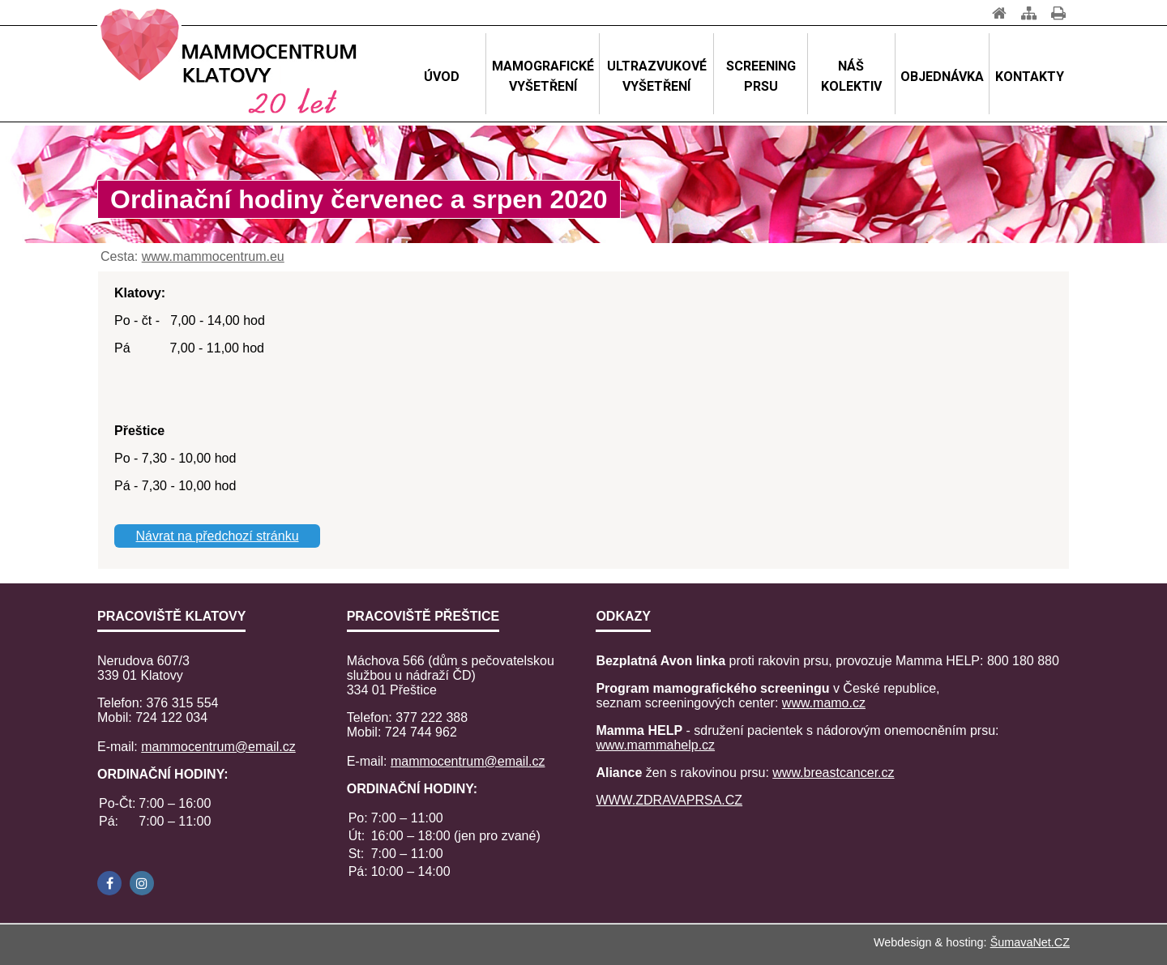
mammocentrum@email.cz (218, 747)
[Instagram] (142, 883)
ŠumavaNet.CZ (1030, 942)
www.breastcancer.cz (833, 772)
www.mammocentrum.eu (213, 256)
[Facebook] (109, 883)
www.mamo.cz (824, 703)
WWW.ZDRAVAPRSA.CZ (669, 800)
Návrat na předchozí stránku (217, 536)
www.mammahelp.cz (655, 745)
